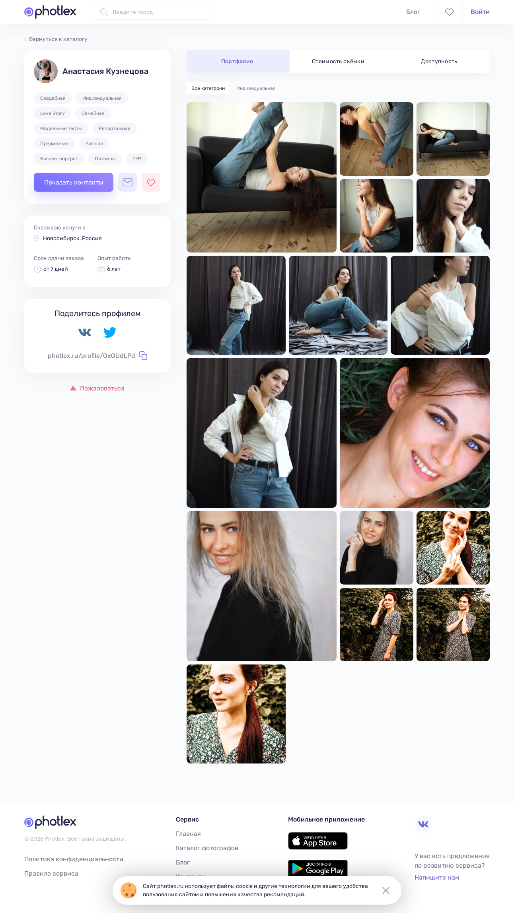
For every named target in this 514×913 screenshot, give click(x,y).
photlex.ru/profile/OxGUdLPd (97, 355)
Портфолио (237, 61)
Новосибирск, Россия (72, 238)
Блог (413, 12)
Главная (188, 833)
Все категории (208, 88)
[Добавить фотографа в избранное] (151, 182)
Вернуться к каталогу (56, 39)
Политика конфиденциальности (73, 859)
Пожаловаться (97, 388)
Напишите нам (437, 877)
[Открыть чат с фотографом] (127, 182)
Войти (480, 12)
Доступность (439, 61)
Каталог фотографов (207, 848)
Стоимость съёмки (338, 61)
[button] (385, 890)
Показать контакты (73, 182)
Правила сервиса (51, 873)
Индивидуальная (256, 88)
